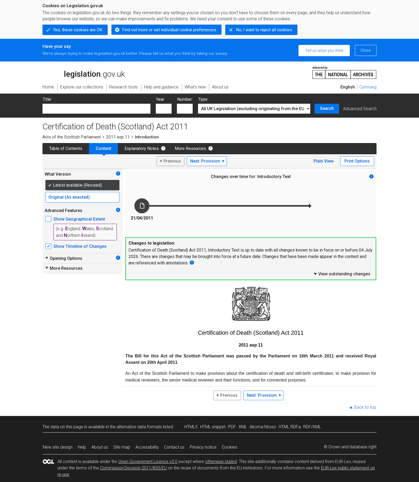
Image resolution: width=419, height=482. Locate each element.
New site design (57, 447)
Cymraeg (368, 87)
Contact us (174, 447)
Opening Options (63, 258)
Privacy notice (203, 447)
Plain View (323, 161)
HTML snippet (213, 426)
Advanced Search (360, 108)
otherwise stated (221, 461)
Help (82, 447)
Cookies (229, 447)
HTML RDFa (290, 426)
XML (243, 426)
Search (327, 108)
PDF (232, 426)
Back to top (365, 407)
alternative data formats (139, 426)
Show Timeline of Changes (80, 246)
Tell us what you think (324, 50)
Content (103, 148)
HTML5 (190, 426)
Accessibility (147, 447)
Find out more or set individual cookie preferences (169, 29)
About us (99, 447)
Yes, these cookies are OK (77, 29)
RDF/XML (312, 426)
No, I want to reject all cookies (264, 29)
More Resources (190, 148)
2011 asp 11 (118, 137)
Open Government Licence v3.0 (147, 461)
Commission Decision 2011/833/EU (133, 468)
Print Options (357, 161)
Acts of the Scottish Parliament (71, 137)
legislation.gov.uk (83, 72)
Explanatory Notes (142, 148)
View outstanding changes (341, 273)
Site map (121, 447)
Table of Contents (65, 148)
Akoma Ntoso (263, 426)
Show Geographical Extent (79, 219)
